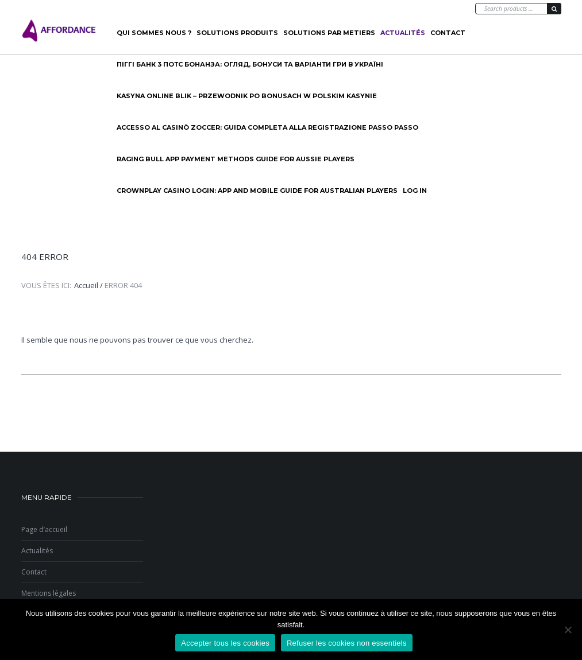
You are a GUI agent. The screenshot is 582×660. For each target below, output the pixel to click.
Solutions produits (237, 33)
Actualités (402, 33)
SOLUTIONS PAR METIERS (329, 33)
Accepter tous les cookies (225, 643)
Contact (447, 33)
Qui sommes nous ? (154, 33)
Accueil (86, 285)
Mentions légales (48, 593)
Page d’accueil (44, 529)
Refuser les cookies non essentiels (347, 643)
